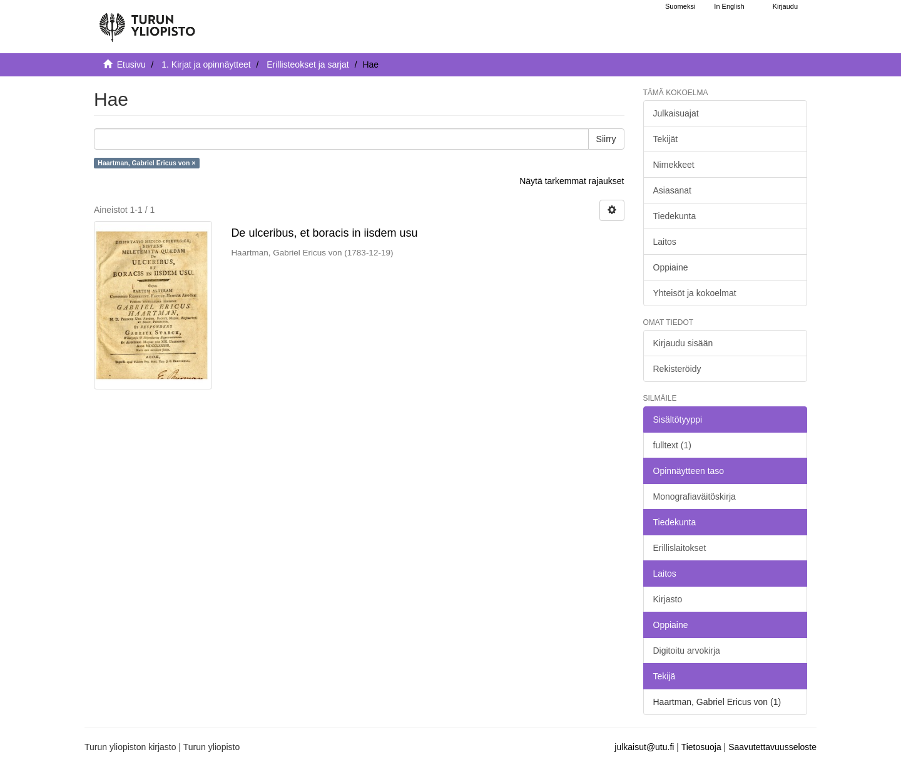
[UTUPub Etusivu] (147, 22)
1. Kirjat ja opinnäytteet (205, 64)
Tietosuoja (701, 747)
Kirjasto (668, 599)
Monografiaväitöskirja (694, 497)
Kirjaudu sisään (683, 343)
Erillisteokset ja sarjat (308, 64)
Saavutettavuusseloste (772, 747)
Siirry (606, 139)
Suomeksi (680, 6)
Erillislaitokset (679, 548)
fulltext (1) (672, 445)
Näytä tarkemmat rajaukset (571, 181)
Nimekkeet (674, 165)
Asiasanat (672, 190)
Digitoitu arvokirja (686, 651)
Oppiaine (670, 267)
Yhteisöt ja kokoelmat (694, 293)
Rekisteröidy (677, 369)
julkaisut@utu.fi (644, 747)
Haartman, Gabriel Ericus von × (146, 163)
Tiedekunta (674, 216)
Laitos (664, 242)
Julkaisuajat (676, 113)
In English (729, 6)
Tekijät (665, 139)
